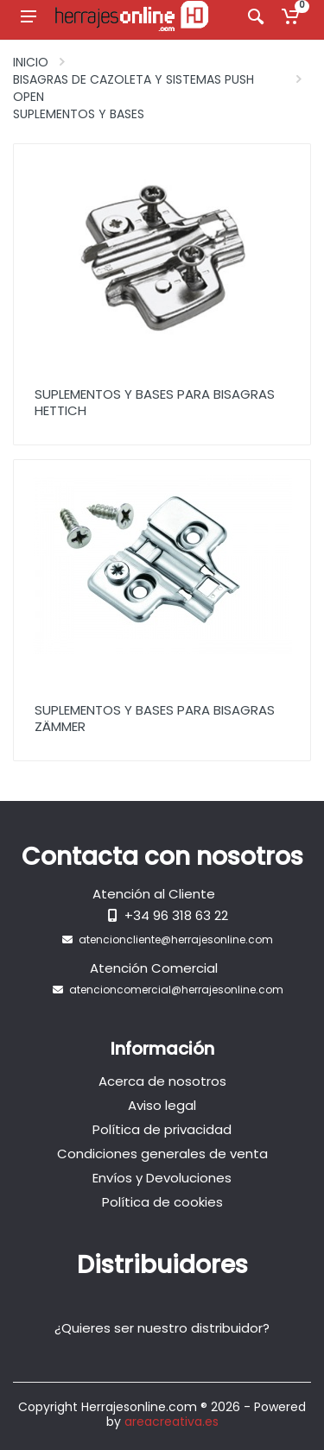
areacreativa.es (171, 1421)
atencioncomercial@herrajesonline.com (176, 989)
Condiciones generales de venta (162, 1153)
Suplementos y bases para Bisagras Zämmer (155, 718)
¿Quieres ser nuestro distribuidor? (162, 1328)
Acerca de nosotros (162, 1081)
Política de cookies (162, 1202)
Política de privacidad (162, 1129)
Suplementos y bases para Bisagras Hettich (155, 402)
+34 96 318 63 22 (176, 915)
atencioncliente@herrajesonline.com (176, 939)
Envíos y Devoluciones (162, 1178)
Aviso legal (162, 1105)
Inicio (30, 62)
